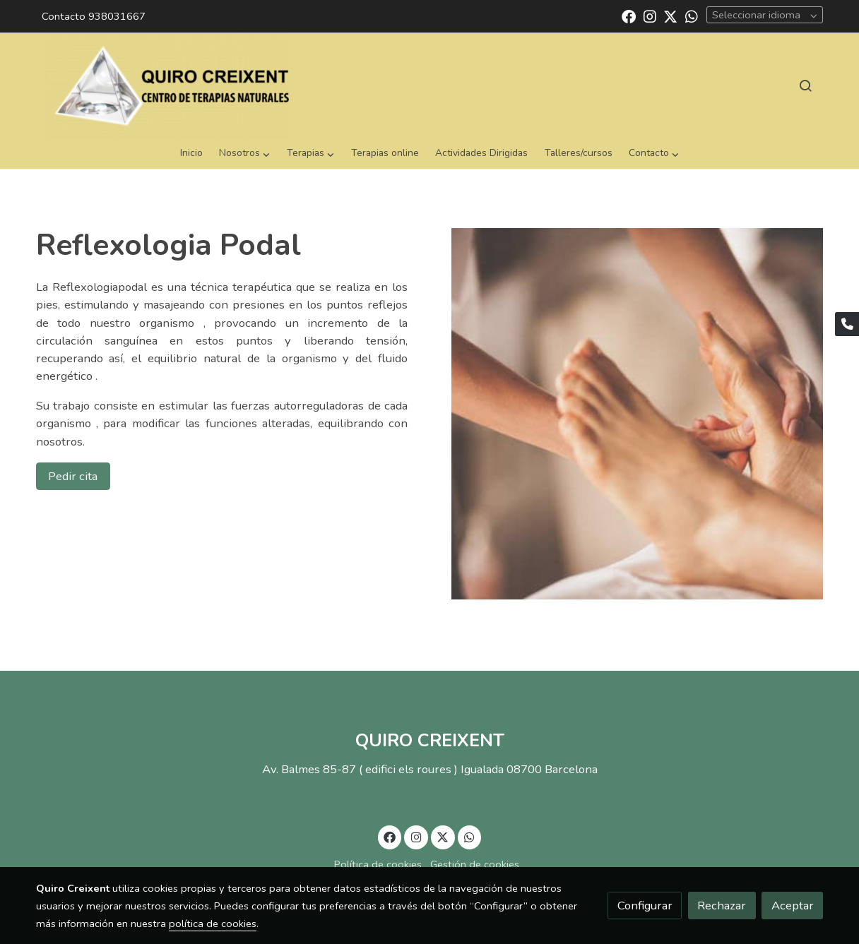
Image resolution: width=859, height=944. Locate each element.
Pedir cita (72, 476)
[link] (165, 85)
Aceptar (792, 905)
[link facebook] (629, 15)
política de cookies (212, 923)
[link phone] (847, 324)
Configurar (645, 905)
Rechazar (721, 905)
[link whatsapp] (691, 15)
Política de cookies (378, 864)
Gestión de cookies (474, 864)
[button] (244, 153)
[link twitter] (670, 15)
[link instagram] (650, 15)
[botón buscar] (805, 85)
